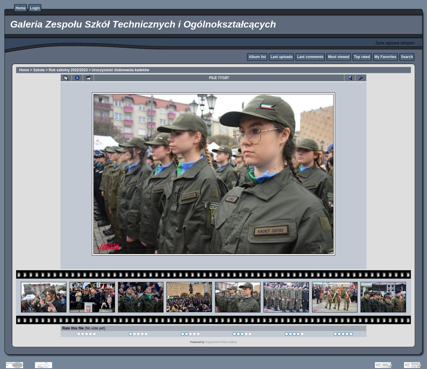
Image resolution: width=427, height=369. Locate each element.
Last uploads (281, 57)
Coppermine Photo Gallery (221, 342)
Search (407, 57)
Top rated (362, 57)
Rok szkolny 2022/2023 (68, 70)
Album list (257, 57)
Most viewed (338, 57)
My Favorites (385, 57)
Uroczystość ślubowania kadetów (120, 70)
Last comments (310, 57)
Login (35, 8)
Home (20, 8)
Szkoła (39, 70)
